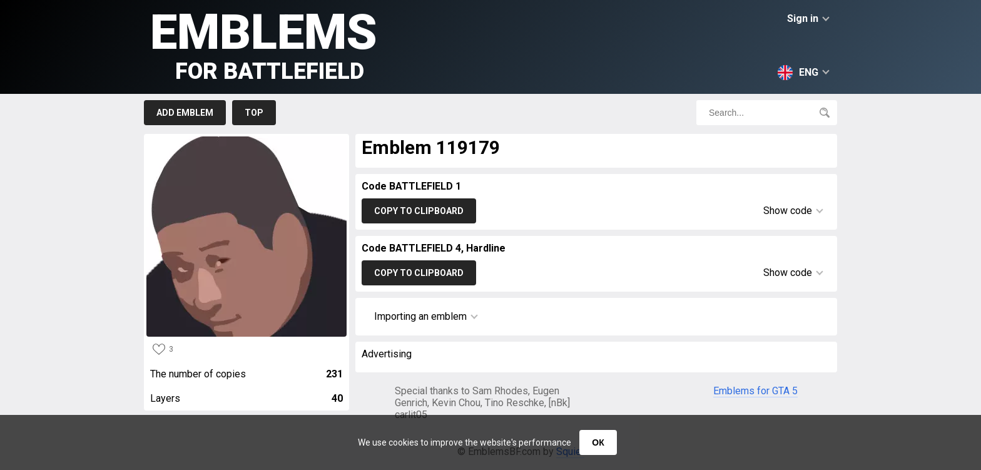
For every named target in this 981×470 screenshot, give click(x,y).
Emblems (263, 44)
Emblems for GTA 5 (755, 391)
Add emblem (184, 113)
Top (254, 113)
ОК (598, 442)
